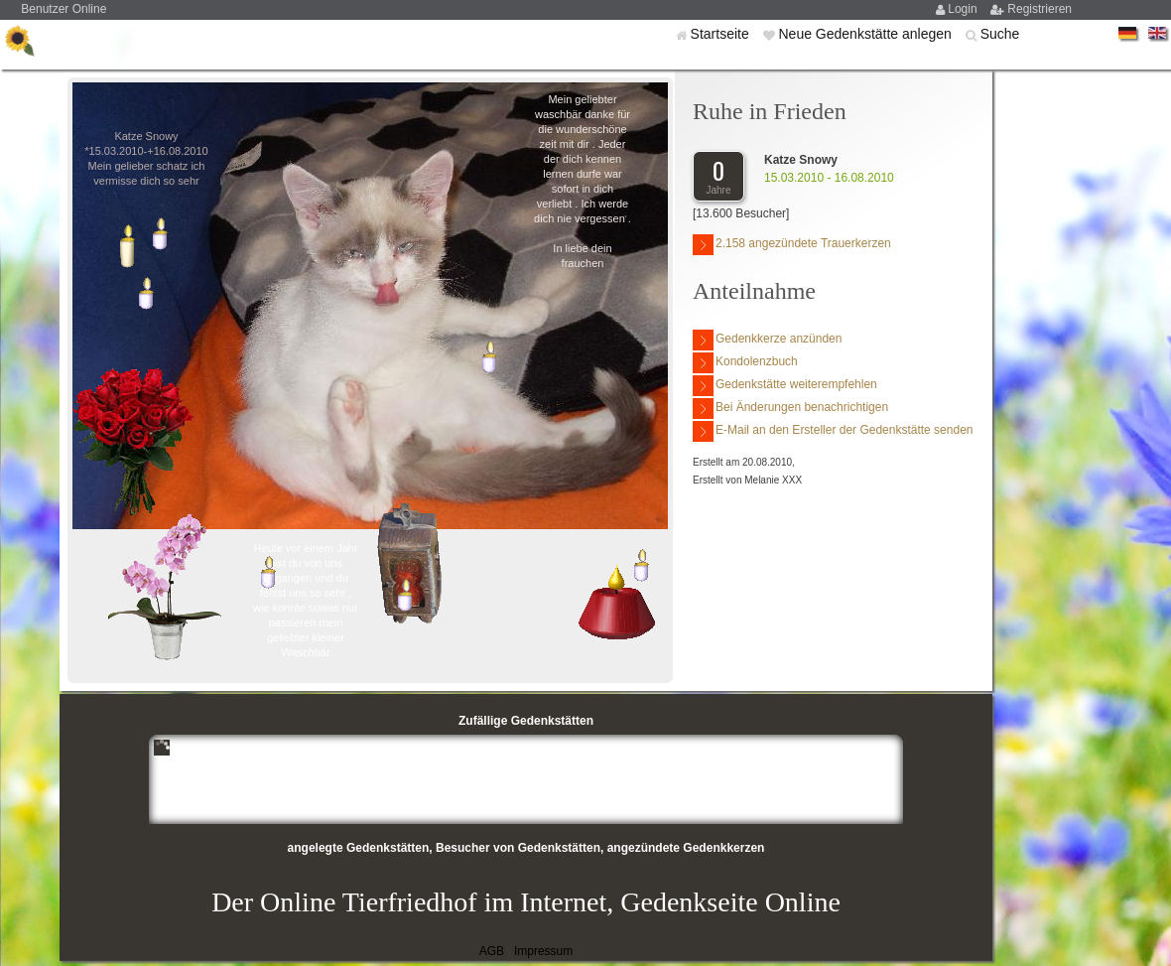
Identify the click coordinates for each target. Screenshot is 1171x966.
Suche (1000, 34)
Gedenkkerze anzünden (767, 340)
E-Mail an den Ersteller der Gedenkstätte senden (833, 431)
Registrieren (1039, 9)
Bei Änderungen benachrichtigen (790, 408)
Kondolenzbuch (745, 362)
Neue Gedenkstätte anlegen (866, 34)
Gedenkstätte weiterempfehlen (785, 385)
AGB (491, 951)
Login (964, 9)
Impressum (543, 951)
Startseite (722, 34)
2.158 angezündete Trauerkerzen (792, 244)
